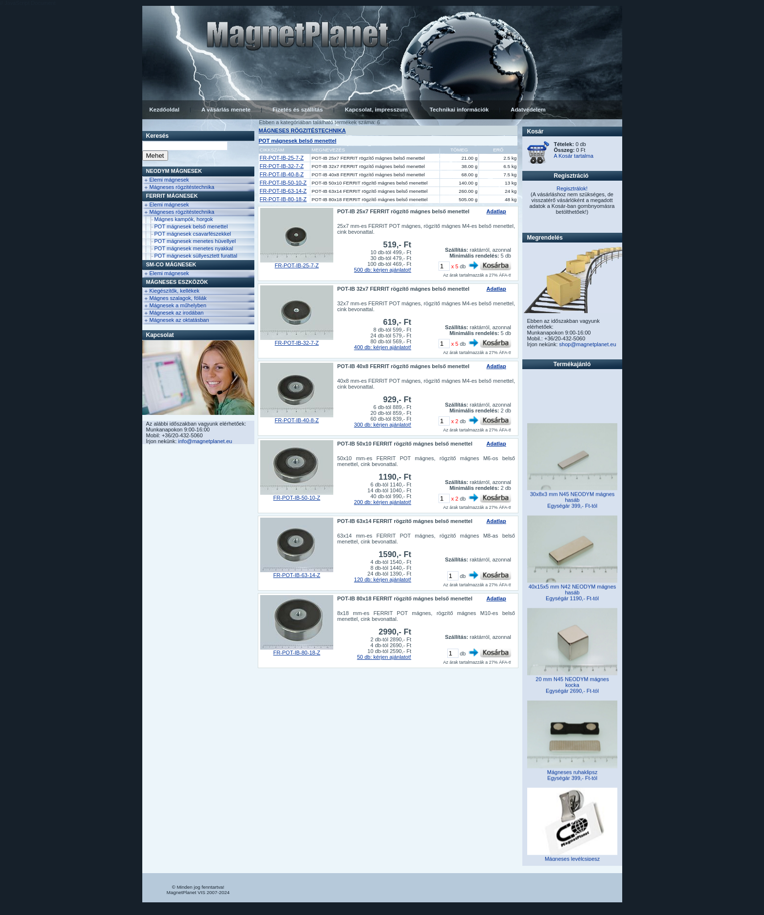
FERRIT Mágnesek (172, 196)
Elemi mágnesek (169, 180)
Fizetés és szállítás (297, 109)
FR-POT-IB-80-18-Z (283, 199)
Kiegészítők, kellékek (175, 291)
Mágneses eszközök (177, 282)
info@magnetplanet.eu (205, 441)
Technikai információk (459, 109)
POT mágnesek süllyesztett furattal (195, 256)
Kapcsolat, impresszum (376, 109)
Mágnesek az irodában (177, 313)
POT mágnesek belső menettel (191, 226)
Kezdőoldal (165, 109)
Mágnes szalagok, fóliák (178, 298)
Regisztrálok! (572, 188)
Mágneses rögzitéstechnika (182, 187)
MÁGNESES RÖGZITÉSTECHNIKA (302, 130)
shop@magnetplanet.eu (587, 344)
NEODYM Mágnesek (174, 171)
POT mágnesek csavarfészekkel (192, 234)
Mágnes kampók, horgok (183, 219)
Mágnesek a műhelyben (178, 305)
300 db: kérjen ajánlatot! (382, 425)
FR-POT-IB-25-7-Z (282, 158)
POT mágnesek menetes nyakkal (193, 248)
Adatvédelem (528, 109)
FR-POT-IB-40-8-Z (282, 174)
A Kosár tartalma (573, 156)
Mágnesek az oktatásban (179, 320)
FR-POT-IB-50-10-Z (283, 183)
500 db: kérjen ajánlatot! (382, 270)
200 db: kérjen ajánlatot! (382, 502)
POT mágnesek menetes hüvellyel (195, 241)
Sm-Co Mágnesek (171, 264)
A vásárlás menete (225, 109)
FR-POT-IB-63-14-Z (283, 191)
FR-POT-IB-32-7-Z (282, 166)
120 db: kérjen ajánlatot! (382, 579)
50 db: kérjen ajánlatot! (384, 657)
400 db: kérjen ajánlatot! (382, 347)
